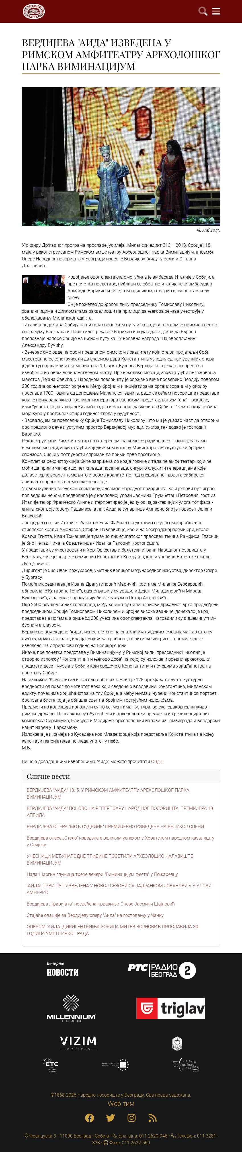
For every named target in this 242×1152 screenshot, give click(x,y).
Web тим (121, 1104)
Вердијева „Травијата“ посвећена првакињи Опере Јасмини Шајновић (101, 904)
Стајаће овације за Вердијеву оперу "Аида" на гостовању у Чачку (95, 915)
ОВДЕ (157, 761)
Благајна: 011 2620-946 (142, 1136)
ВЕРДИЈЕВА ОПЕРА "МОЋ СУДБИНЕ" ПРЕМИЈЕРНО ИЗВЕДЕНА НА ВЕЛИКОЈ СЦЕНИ (115, 826)
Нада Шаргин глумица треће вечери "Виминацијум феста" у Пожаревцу (102, 874)
